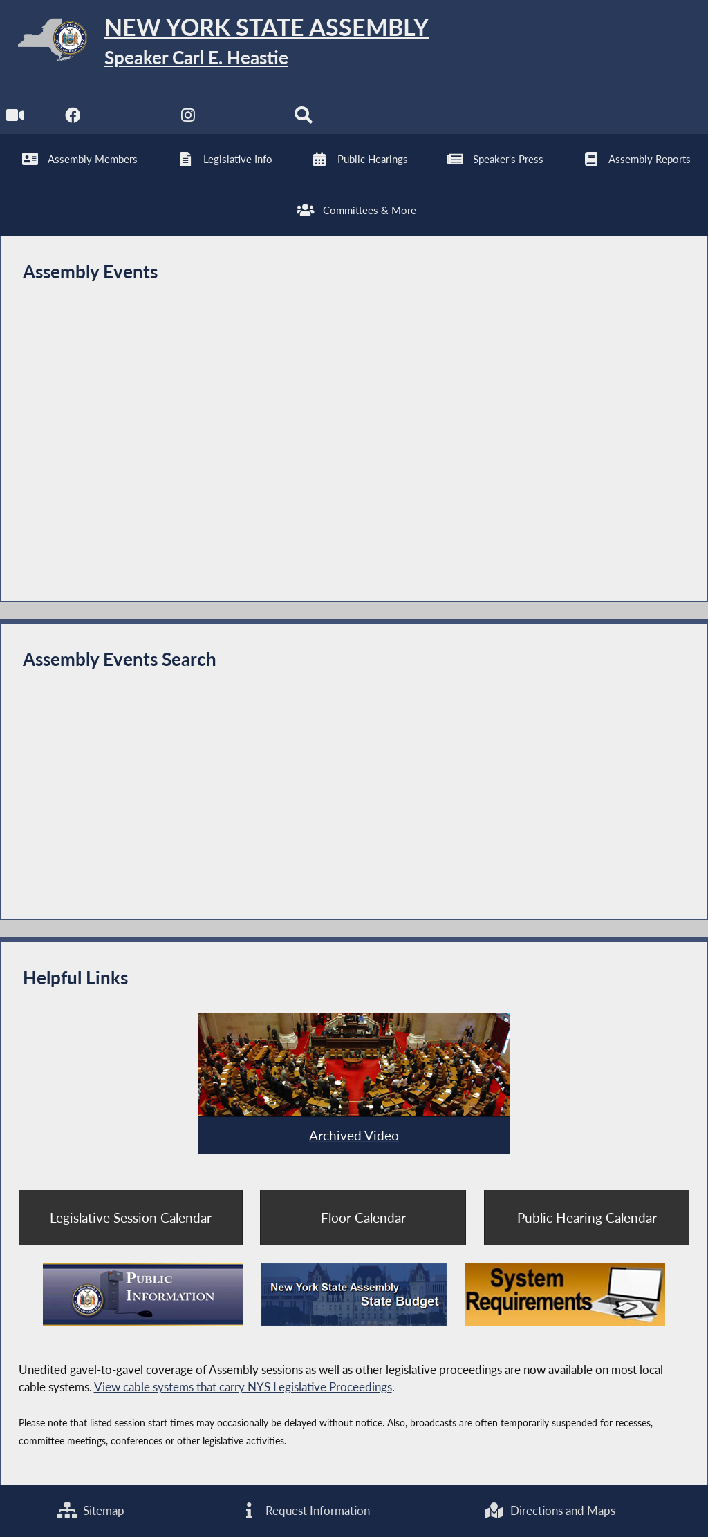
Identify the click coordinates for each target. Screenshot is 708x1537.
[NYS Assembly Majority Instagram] (188, 118)
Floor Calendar (363, 1217)
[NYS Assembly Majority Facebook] (72, 118)
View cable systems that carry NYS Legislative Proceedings (243, 1387)
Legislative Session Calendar (131, 1217)
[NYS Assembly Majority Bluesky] (245, 118)
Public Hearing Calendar (587, 1217)
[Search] (303, 118)
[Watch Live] (15, 118)
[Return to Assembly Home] (214, 42)
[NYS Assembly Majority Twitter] (131, 118)
